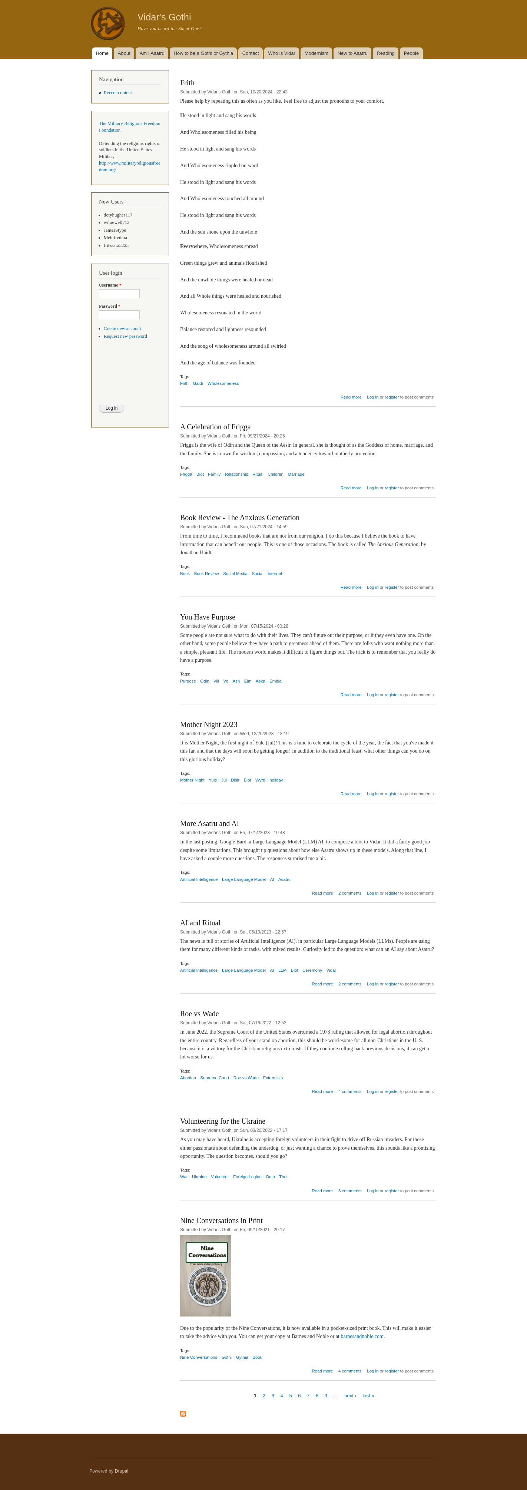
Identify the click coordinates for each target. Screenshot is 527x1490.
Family (214, 474)
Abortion (188, 1078)
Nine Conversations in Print (221, 1220)
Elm (248, 681)
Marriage (296, 474)
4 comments (350, 1091)
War (184, 1177)
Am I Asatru (152, 53)
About (124, 53)
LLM (282, 970)
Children (276, 474)
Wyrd (260, 780)
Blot (200, 474)
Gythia (242, 1357)
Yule (213, 780)
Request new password (125, 336)
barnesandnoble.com (362, 1336)
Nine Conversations (198, 1357)
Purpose (188, 681)
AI (272, 879)
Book (185, 573)
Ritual (257, 474)
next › (350, 1395)
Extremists (273, 1078)
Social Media (235, 573)
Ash (236, 681)
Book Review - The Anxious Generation (239, 517)
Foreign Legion (247, 1177)
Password (109, 306)
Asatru (284, 879)
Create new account (122, 328)
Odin (204, 681)
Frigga (186, 474)
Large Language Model (244, 879)
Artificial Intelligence (199, 879)
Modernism (316, 53)
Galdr (198, 383)
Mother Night (192, 780)
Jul (224, 780)
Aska (260, 681)
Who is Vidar (281, 53)
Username (110, 285)
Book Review (206, 573)
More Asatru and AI (209, 823)
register (392, 397)
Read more (351, 397)
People (411, 53)
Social (257, 573)
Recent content (118, 92)
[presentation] (129, 376)
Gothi (227, 1357)
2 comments (350, 893)
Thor (283, 1177)
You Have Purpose (207, 617)
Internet (275, 573)
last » (368, 1395)
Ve (225, 681)
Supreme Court (214, 1078)
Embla (275, 681)
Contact (250, 53)
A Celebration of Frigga (215, 427)
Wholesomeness (223, 383)
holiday (276, 780)
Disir (235, 780)
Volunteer (220, 1177)
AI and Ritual (200, 923)
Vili (216, 681)
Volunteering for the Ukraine (222, 1121)
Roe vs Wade (199, 1014)
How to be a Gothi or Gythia (203, 53)
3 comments (350, 1191)
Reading (385, 53)
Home (102, 53)
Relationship (236, 474)
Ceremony (312, 970)
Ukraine (199, 1177)
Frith (187, 83)
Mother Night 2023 (208, 724)
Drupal (122, 1471)
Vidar (332, 970)
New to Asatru (353, 53)
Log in (372, 397)
